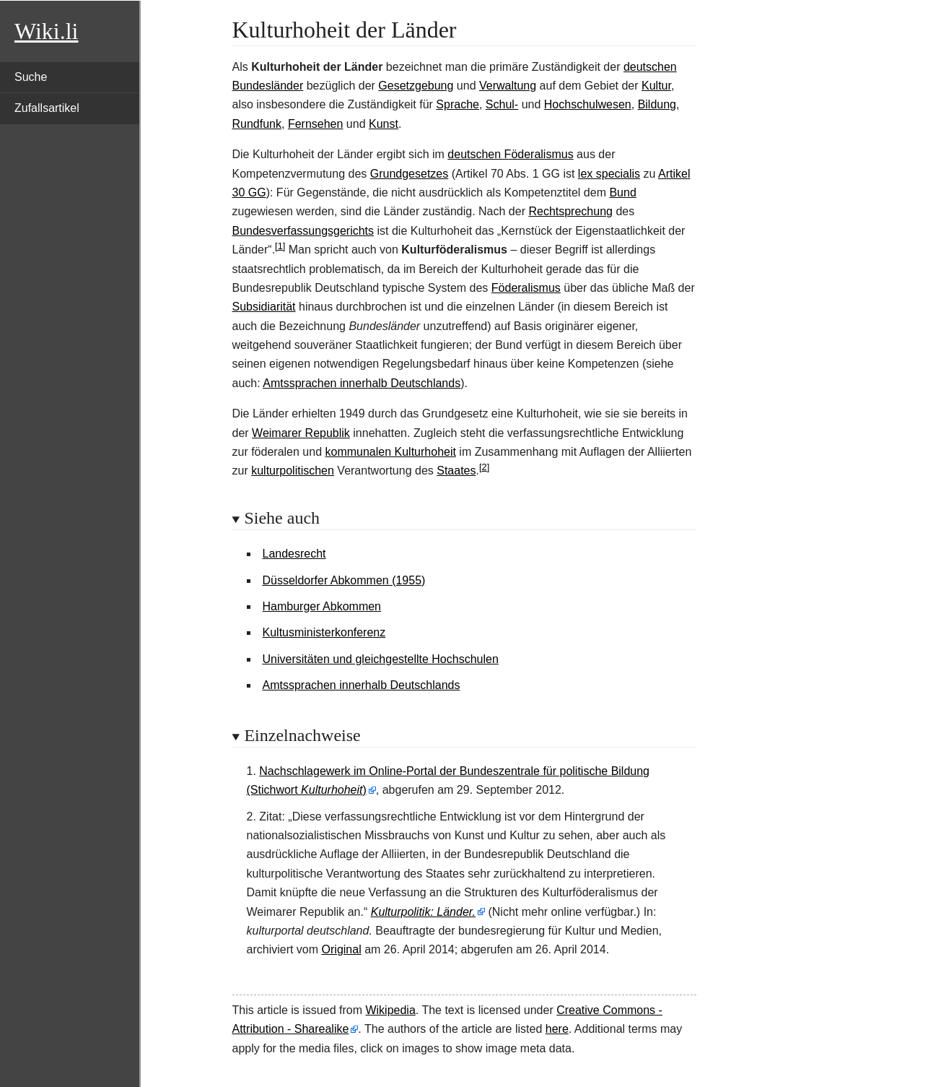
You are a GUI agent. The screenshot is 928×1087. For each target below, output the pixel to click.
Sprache (457, 104)
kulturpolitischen (292, 470)
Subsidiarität (264, 306)
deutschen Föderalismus (510, 154)
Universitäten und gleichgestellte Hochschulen (381, 659)
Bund (622, 192)
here (557, 1029)
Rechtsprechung (570, 211)
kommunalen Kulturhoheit (390, 452)
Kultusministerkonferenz (324, 632)
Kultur (656, 85)
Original (342, 949)
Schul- (502, 104)
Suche (30, 77)
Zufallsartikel (46, 108)
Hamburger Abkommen (322, 606)
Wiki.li (46, 31)
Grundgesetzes (409, 174)
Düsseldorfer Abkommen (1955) (344, 580)
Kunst (383, 124)
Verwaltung (507, 85)
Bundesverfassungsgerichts (303, 231)
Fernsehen (315, 124)
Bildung (657, 104)
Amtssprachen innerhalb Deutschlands (361, 383)
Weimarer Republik (301, 433)
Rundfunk (257, 124)
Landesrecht (294, 553)
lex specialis (609, 174)
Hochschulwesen (587, 104)
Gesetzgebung (415, 85)
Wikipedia (390, 1010)
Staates (456, 470)
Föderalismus (526, 288)
